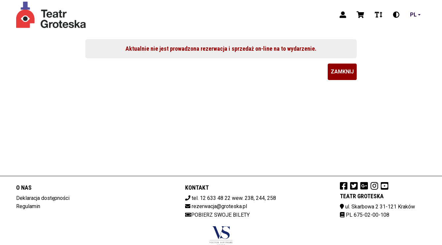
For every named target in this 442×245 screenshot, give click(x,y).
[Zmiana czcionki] (379, 15)
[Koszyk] (360, 15)
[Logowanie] (342, 15)
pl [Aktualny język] (413, 15)
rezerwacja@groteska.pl (219, 206)
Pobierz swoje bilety (217, 215)
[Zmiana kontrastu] (396, 15)
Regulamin (28, 206)
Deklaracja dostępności (42, 198)
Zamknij (342, 71)
